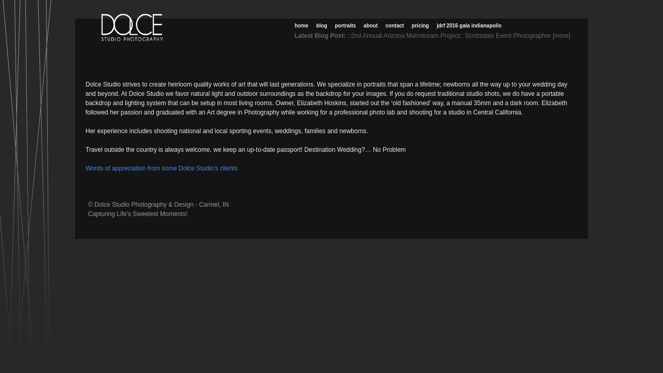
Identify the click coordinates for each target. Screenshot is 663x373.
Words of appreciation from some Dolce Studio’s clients (161, 168)
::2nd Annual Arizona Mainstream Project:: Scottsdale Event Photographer (449, 35)
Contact (394, 25)
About (371, 25)
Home (302, 25)
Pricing (420, 25)
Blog (321, 25)
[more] (563, 35)
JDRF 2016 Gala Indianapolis (469, 25)
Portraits (345, 25)
